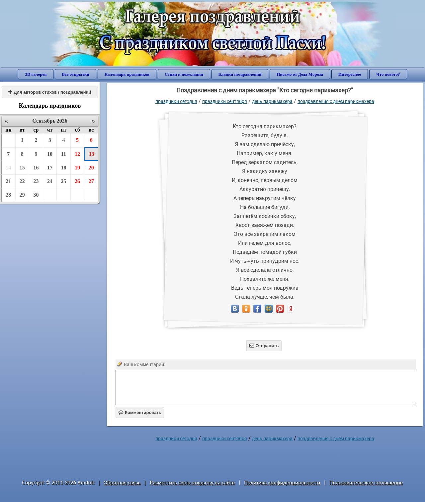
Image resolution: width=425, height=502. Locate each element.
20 (91, 167)
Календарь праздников (127, 74)
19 (77, 167)
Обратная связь (122, 482)
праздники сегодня (176, 101)
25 (63, 181)
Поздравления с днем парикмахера (336, 101)
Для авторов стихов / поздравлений (49, 92)
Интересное (349, 74)
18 (63, 167)
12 (77, 154)
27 (91, 181)
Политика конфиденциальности (282, 482)
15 (22, 167)
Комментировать (140, 412)
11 (63, 154)
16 (36, 167)
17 (49, 167)
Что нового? (388, 74)
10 (49, 154)
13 (91, 154)
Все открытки (75, 74)
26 (77, 181)
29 (22, 195)
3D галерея (35, 74)
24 (49, 181)
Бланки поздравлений (240, 74)
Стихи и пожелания (184, 74)
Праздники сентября (224, 101)
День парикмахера (272, 101)
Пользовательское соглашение (366, 482)
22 (22, 181)
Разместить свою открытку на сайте (192, 482)
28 (8, 195)
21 (8, 181)
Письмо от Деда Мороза (300, 74)
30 (36, 195)
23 (36, 181)
